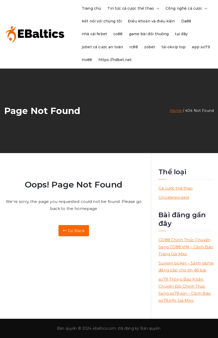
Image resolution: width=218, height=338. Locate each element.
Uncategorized (173, 197)
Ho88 (87, 59)
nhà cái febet (94, 34)
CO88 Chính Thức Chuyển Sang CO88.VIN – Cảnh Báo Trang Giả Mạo (185, 246)
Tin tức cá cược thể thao (133, 8)
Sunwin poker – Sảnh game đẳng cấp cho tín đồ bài (186, 267)
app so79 (201, 47)
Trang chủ (91, 8)
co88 (118, 34)
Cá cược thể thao (175, 188)
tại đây (181, 34)
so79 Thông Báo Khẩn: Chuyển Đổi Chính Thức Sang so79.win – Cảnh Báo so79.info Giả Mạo (184, 290)
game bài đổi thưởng (149, 34)
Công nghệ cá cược (187, 8)
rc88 (133, 47)
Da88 (186, 21)
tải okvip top (174, 47)
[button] (156, 8)
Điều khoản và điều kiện (151, 21)
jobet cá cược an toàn (102, 47)
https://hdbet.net (115, 59)
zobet (149, 47)
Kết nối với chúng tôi (102, 21)
